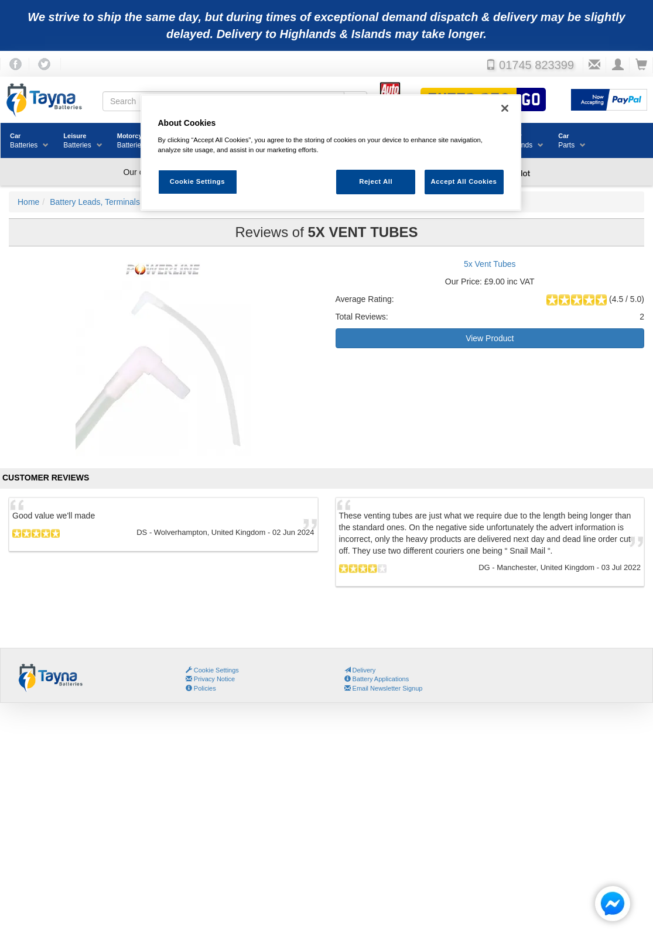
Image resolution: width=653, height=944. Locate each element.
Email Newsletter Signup (383, 688)
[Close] (505, 108)
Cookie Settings (216, 670)
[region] (331, 152)
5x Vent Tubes (490, 264)
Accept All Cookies (464, 181)
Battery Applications (376, 678)
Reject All (375, 181)
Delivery (360, 670)
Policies (201, 688)
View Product (490, 338)
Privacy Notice (210, 678)
